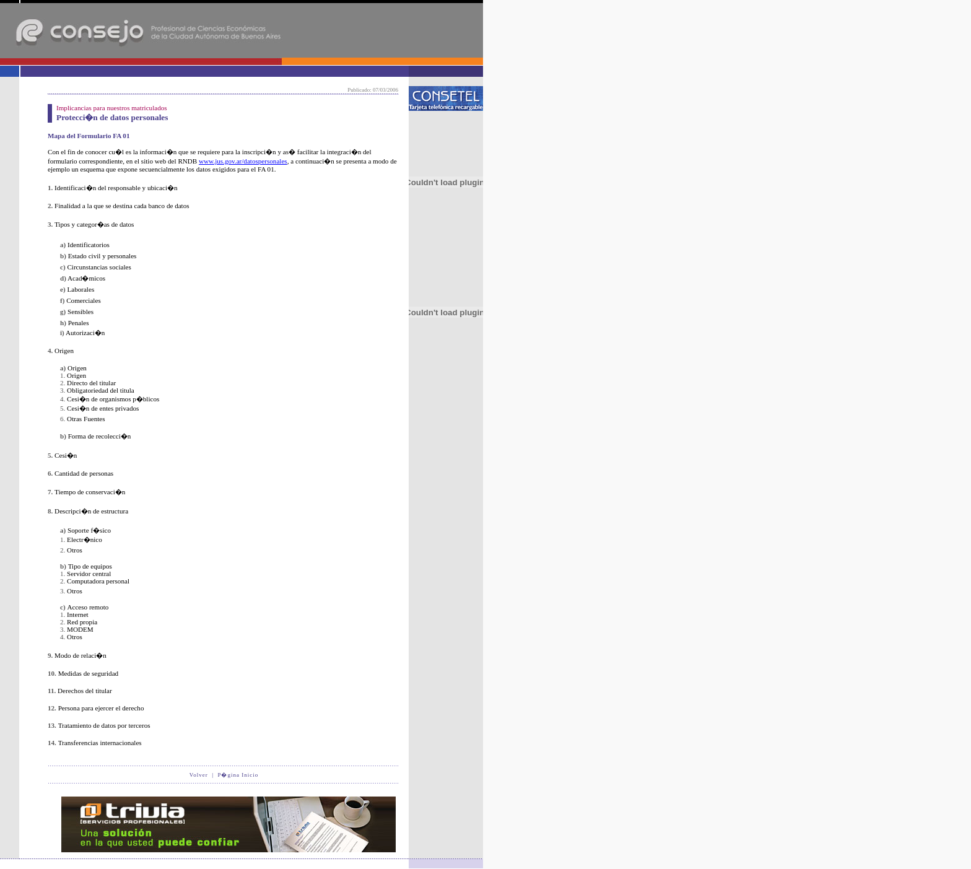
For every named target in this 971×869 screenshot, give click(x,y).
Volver (198, 775)
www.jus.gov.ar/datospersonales (243, 161)
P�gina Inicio (237, 775)
